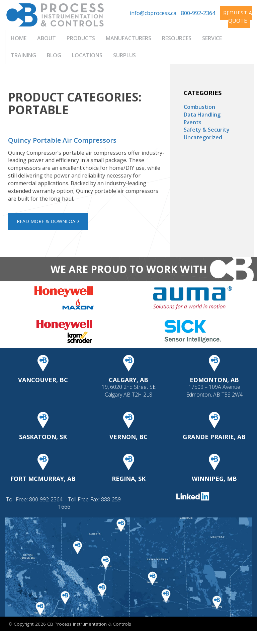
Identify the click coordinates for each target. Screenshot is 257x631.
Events (192, 122)
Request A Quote (237, 16)
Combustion (199, 107)
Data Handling (202, 114)
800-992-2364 (198, 13)
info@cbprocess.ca (153, 13)
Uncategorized (203, 137)
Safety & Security (207, 129)
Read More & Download (48, 221)
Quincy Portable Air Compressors (62, 140)
